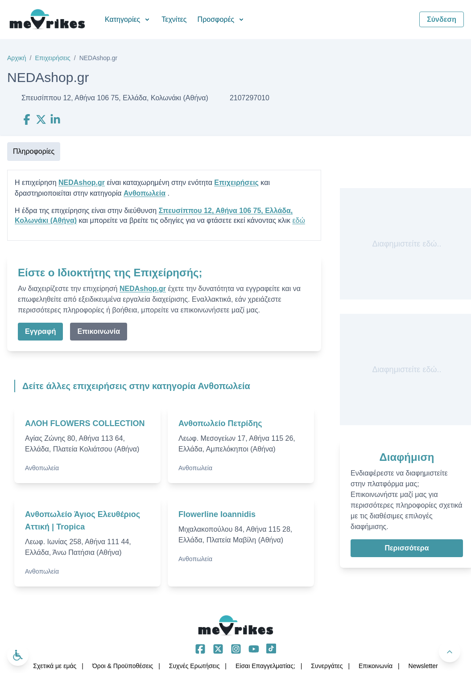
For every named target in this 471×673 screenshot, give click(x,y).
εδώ (298, 220)
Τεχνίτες (173, 19)
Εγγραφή (40, 331)
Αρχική (16, 58)
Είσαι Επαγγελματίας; (265, 665)
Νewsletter (423, 665)
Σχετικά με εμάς (54, 665)
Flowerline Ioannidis (217, 514)
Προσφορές (221, 19)
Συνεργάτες (327, 665)
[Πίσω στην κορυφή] (449, 651)
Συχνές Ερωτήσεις (194, 665)
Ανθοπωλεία (144, 193)
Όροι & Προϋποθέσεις (122, 665)
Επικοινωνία (98, 331)
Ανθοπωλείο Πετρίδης (220, 423)
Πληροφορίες (33, 151)
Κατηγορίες (128, 19)
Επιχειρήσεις (52, 58)
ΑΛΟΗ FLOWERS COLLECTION (85, 423)
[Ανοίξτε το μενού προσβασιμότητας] (18, 655)
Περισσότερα (406, 548)
